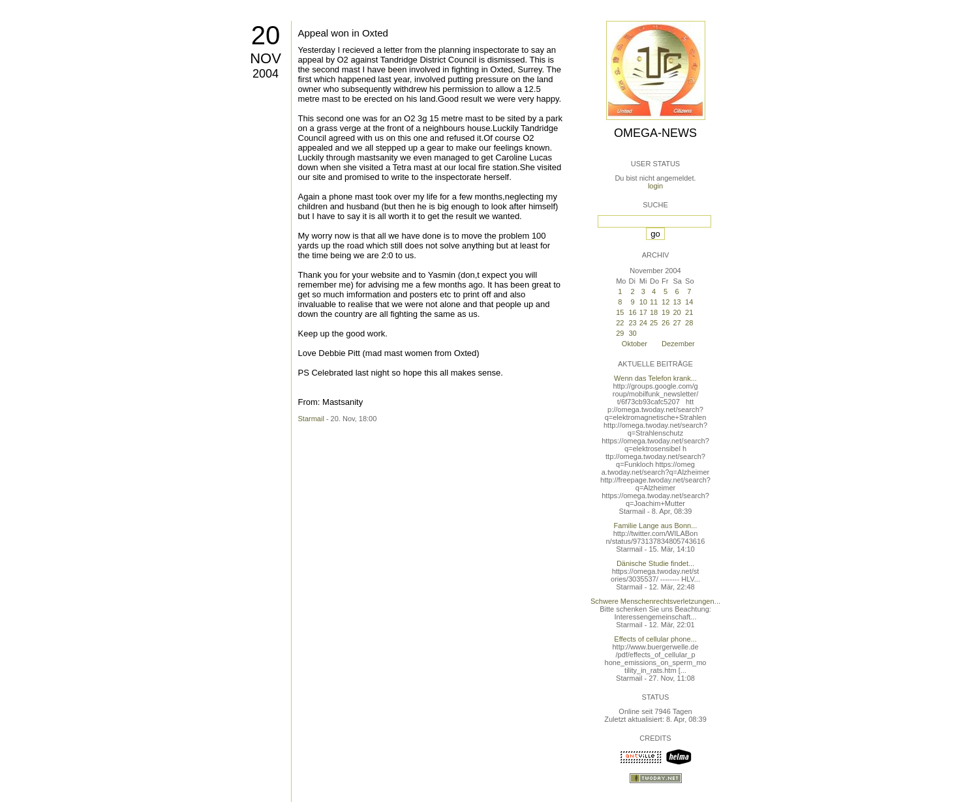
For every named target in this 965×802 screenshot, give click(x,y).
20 (266, 35)
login (655, 186)
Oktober (634, 344)
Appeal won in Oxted (343, 32)
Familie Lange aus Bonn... (655, 525)
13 (677, 302)
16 (632, 312)
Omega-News (655, 133)
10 (643, 302)
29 (620, 333)
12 (665, 302)
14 (689, 302)
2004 (266, 73)
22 (620, 323)
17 (643, 312)
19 (665, 312)
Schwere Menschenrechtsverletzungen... (655, 601)
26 (665, 323)
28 (689, 323)
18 (654, 312)
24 (643, 323)
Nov (265, 58)
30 (632, 333)
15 (620, 312)
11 (654, 302)
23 (632, 323)
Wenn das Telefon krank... (655, 378)
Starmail (311, 419)
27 (677, 323)
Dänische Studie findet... (655, 563)
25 (654, 323)
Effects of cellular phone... (655, 639)
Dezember (678, 344)
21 (689, 312)
